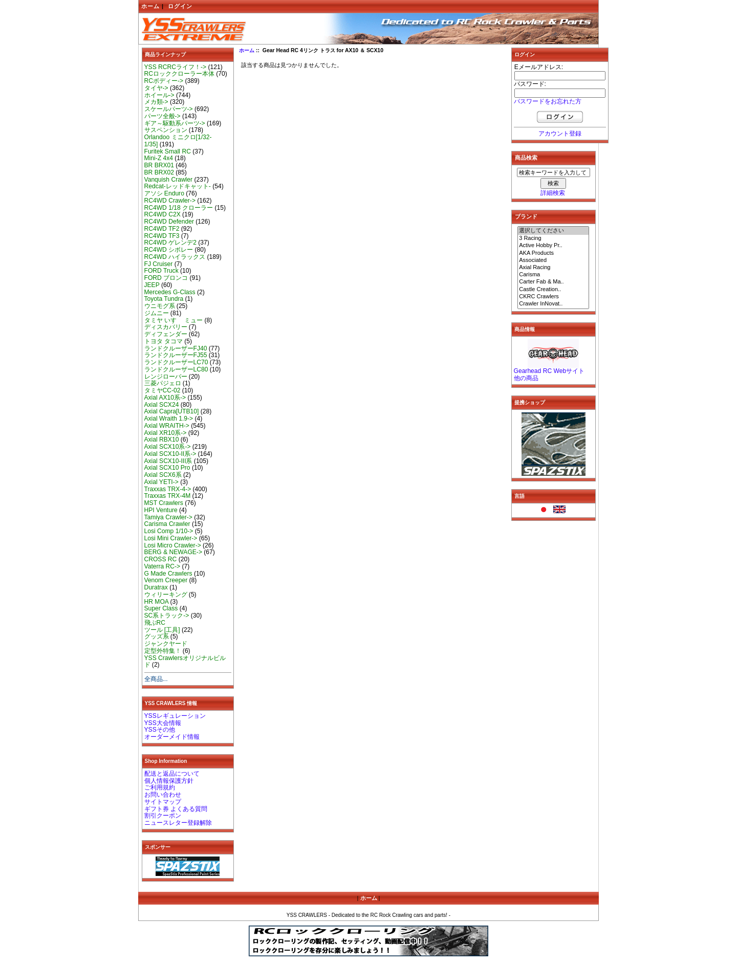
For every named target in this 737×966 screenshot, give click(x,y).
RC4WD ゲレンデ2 (170, 242)
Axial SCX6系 (163, 474)
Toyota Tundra (164, 298)
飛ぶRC (154, 622)
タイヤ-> (156, 88)
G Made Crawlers (168, 573)
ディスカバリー (165, 327)
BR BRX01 (159, 165)
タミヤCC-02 (162, 390)
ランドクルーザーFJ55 (175, 355)
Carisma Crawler (167, 524)
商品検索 (526, 158)
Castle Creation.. (553, 289)
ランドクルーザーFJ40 (175, 348)
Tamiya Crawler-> (168, 517)
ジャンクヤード (165, 643)
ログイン (180, 6)
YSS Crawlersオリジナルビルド (185, 661)
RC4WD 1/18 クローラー (178, 207)
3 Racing (553, 238)
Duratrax (156, 587)
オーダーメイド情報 (172, 736)
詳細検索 (552, 192)
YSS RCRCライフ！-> (175, 67)
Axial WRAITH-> (166, 425)
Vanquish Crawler (168, 179)
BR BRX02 (159, 172)
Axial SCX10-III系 (168, 461)
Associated (553, 260)
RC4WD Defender (169, 221)
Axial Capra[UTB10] (171, 411)
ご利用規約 (159, 787)
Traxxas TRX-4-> (167, 489)
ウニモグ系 (159, 306)
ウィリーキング (165, 594)
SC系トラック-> (166, 615)
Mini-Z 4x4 (158, 158)
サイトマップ (162, 801)
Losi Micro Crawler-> (172, 545)
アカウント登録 (559, 133)
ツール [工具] (162, 629)
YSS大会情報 (162, 723)
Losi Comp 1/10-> (168, 531)
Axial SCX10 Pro (167, 467)
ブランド (526, 216)
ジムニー (156, 313)
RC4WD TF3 (162, 235)
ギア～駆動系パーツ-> (174, 123)
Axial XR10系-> (165, 432)
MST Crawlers (163, 503)
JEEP (152, 285)
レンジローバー (165, 376)
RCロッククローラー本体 (179, 73)
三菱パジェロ (162, 383)
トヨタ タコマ (163, 341)
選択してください (553, 231)
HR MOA (156, 601)
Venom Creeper (166, 580)
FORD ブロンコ (166, 277)
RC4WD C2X (162, 214)
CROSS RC (160, 559)
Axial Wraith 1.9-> (168, 418)
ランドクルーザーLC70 (176, 362)
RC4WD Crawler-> (170, 200)
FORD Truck (161, 270)
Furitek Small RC (167, 151)
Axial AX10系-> (165, 397)
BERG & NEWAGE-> (173, 552)
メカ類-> (156, 101)
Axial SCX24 (161, 404)
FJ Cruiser (158, 264)
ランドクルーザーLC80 (176, 369)
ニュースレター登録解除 (178, 822)
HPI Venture (161, 510)
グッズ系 (156, 636)
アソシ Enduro (164, 193)
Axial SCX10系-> (167, 446)
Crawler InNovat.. (553, 304)
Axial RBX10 (161, 439)
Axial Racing (553, 267)
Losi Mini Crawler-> (171, 538)
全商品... (156, 679)
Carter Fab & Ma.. (553, 282)
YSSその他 (159, 729)
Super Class (161, 608)
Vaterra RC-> (162, 566)
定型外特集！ (162, 650)
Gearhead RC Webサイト (549, 371)
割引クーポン (162, 815)
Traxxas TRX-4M (167, 495)
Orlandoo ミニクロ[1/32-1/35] (178, 141)
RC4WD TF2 (162, 228)
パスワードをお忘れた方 (547, 101)
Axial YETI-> (161, 482)
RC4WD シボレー (168, 249)
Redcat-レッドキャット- (177, 186)
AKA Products (553, 253)
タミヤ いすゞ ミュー (173, 320)
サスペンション (165, 130)
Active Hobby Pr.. (553, 245)
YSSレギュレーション (175, 715)
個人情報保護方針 (168, 780)
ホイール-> (159, 95)
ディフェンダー (165, 334)
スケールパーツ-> (168, 109)
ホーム (150, 6)
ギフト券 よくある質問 (175, 809)
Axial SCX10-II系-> (170, 453)
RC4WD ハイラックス (175, 256)
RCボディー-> (164, 80)
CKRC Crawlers (553, 296)
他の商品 (526, 378)
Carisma (553, 274)
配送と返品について (172, 773)
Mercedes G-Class (170, 292)
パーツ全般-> (162, 116)
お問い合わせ (162, 794)
